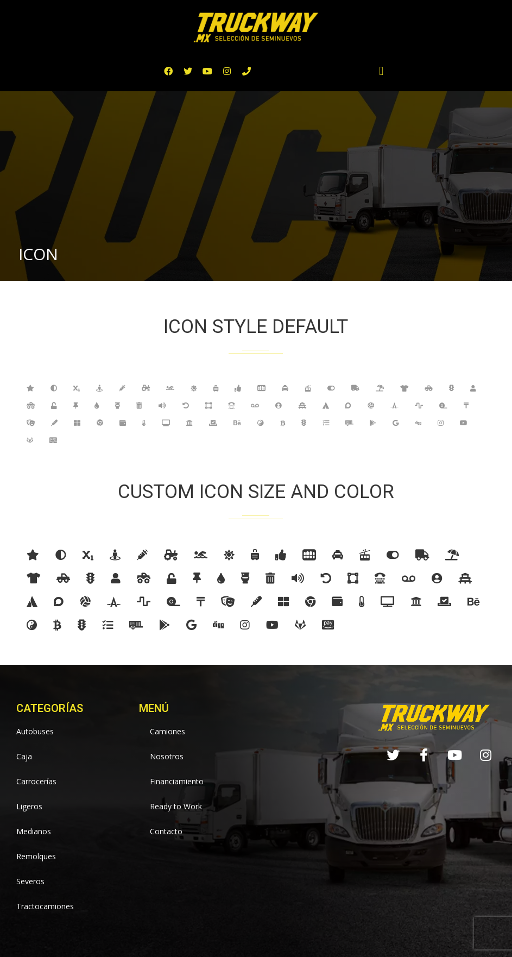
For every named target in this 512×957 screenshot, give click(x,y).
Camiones (167, 731)
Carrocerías (36, 781)
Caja (24, 756)
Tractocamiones (45, 906)
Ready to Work (176, 806)
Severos (30, 881)
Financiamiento (177, 781)
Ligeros (29, 806)
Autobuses (35, 731)
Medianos (33, 831)
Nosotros (167, 756)
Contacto (166, 831)
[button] (381, 71)
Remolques (36, 856)
